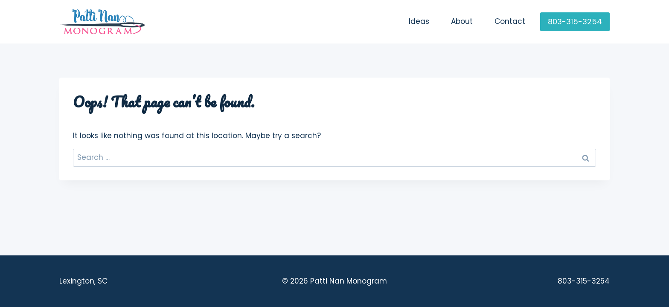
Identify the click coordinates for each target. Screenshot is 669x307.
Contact (509, 21)
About (462, 21)
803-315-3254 (575, 21)
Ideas (419, 21)
